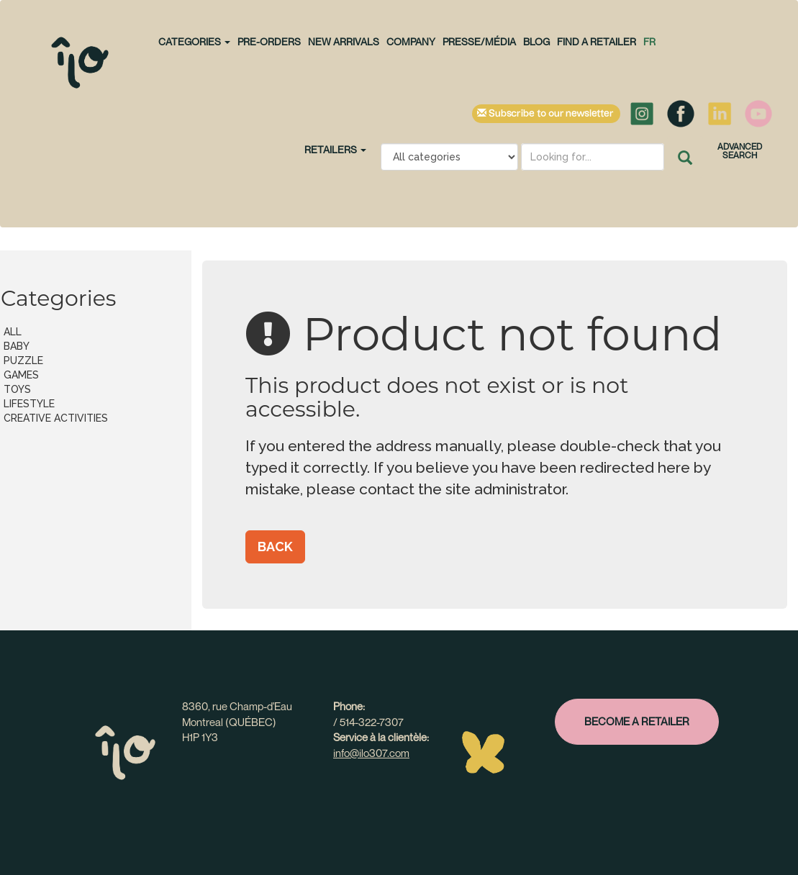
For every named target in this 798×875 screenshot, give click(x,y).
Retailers (335, 149)
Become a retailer (636, 721)
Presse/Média (479, 41)
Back (275, 546)
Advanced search (739, 150)
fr (649, 41)
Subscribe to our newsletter (546, 114)
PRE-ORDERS (269, 41)
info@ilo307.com (371, 752)
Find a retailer (596, 41)
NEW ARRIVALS (343, 41)
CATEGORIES (194, 41)
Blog (536, 41)
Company (410, 41)
